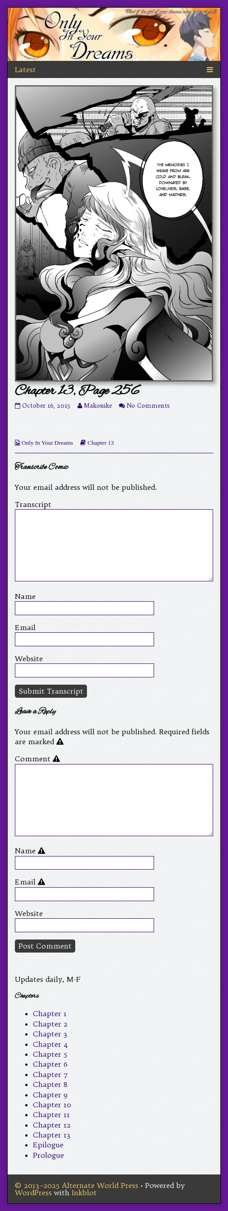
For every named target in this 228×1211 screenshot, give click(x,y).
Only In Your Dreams (47, 443)
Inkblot (84, 1192)
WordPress (33, 1192)
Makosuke (98, 406)
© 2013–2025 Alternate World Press (76, 1185)
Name (25, 596)
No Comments (148, 406)
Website (29, 658)
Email (25, 627)
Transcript (33, 504)
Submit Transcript (50, 690)
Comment (39, 758)
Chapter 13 (100, 443)
